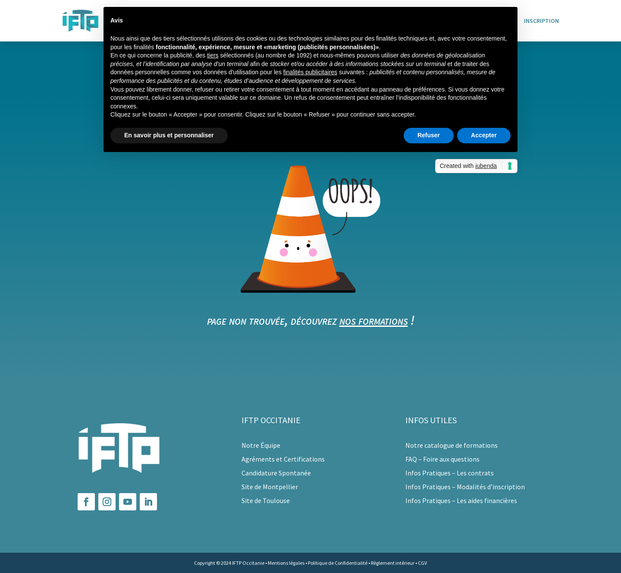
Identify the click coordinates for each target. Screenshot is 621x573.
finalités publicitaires (310, 72)
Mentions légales (286, 563)
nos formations (373, 320)
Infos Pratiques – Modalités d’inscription (465, 486)
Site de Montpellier (270, 486)
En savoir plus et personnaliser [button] (169, 135)
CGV (422, 563)
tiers (212, 55)
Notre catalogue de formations (451, 445)
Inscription (541, 21)
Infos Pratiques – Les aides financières (461, 500)
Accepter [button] (484, 135)
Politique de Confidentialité (337, 563)
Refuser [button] (428, 135)
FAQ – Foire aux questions (442, 459)
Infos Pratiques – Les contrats (449, 473)
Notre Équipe (261, 445)
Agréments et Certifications (283, 459)
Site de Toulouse (266, 500)
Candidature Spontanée (276, 473)
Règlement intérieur (392, 563)
